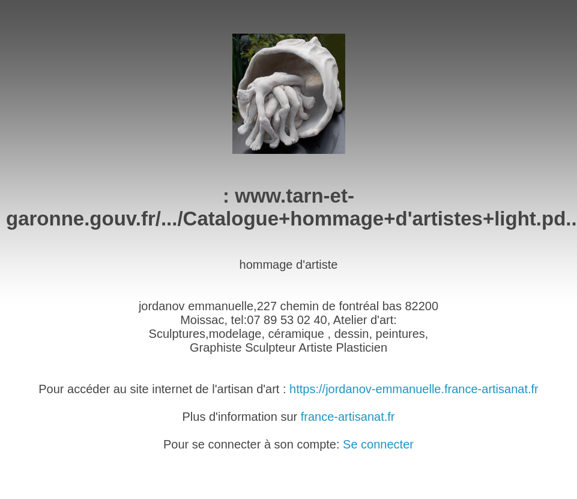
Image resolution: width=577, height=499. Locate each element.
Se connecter (378, 444)
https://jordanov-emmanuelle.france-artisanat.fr (414, 389)
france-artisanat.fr (348, 416)
